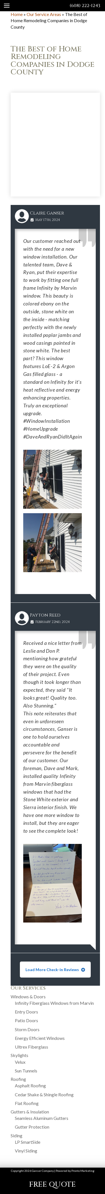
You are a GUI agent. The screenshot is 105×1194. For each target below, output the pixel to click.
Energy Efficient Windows (40, 1038)
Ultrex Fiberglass (31, 1046)
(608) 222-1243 (85, 6)
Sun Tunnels (26, 1070)
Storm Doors (27, 1029)
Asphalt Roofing (30, 1085)
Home (17, 14)
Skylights (19, 1055)
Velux (20, 1062)
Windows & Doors (28, 996)
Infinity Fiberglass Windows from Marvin (54, 1003)
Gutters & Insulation (30, 1111)
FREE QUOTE (52, 1185)
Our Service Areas (44, 14)
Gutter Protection (32, 1126)
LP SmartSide (27, 1142)
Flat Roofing (27, 1103)
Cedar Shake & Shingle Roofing (44, 1094)
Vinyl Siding (26, 1150)
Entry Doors (26, 1011)
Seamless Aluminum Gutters (41, 1118)
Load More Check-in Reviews (52, 969)
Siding (16, 1135)
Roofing (18, 1079)
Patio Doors (26, 1020)
